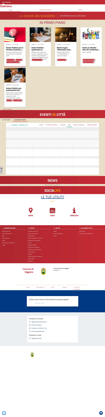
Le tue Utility (52, 197)
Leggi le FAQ (85, 377)
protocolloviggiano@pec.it (64, 384)
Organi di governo (6, 231)
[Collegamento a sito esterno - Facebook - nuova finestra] (59, 395)
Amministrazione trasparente (86, 233)
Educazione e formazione (34, 247)
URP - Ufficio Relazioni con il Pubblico (24, 280)
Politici (3, 240)
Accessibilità (62, 408)
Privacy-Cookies (43, 408)
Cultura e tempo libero (33, 233)
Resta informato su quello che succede (73, 16)
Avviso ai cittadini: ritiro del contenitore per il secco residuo (90, 49)
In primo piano (52, 22)
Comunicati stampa (58, 233)
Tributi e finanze (31, 252)
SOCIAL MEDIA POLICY (40, 287)
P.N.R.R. (84, 384)
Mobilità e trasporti (32, 245)
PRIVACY (28, 287)
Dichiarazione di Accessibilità (89, 382)
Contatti (60, 372)
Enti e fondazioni (6, 238)
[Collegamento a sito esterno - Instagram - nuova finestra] (61, 395)
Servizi (19, 372)
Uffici (3, 236)
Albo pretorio (82, 231)
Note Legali (50, 408)
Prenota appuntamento (88, 375)
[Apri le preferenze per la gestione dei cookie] (4, 413)
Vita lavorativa (31, 236)
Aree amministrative (7, 233)
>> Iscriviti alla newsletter (37, 15)
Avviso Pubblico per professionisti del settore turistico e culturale (13, 91)
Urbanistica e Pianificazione (34, 240)
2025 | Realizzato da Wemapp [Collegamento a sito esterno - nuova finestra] (7, 416)
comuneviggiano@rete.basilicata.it (66, 387)
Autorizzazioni (31, 259)
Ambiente (30, 254)
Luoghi (3, 245)
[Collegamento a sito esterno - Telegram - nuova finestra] (64, 395)
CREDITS (52, 287)
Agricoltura (30, 261)
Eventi (55, 236)
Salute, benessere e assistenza (35, 256)
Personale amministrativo (8, 243)
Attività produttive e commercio (35, 238)
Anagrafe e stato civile (33, 231)
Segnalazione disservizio (88, 379)
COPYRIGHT (64, 287)
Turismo (30, 243)
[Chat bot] (101, 413)
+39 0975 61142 (61, 382)
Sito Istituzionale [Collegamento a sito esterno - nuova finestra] (6, 2)
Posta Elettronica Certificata (22, 277)
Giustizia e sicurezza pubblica (34, 249)
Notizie (55, 231)
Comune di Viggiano (28, 270)
